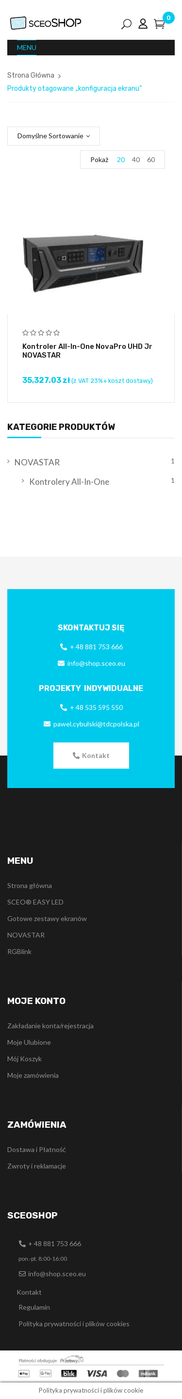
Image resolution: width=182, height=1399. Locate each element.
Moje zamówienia (33, 1075)
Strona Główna (30, 75)
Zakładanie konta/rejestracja (50, 1025)
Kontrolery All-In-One (69, 482)
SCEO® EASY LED (35, 902)
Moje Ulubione (29, 1042)
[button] (91, 755)
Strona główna (29, 885)
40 (136, 159)
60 (151, 159)
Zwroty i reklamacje (36, 1166)
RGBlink (19, 951)
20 (121, 159)
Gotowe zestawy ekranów (47, 918)
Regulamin (34, 1307)
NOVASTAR (37, 462)
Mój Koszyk (24, 1058)
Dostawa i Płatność (36, 1149)
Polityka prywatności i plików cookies (74, 1323)
